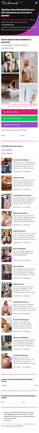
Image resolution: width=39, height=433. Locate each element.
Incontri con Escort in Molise (14, 426)
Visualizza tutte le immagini (19, 104)
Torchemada (10, 2)
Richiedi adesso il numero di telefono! (15, 20)
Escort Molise (7, 150)
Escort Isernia (7, 153)
